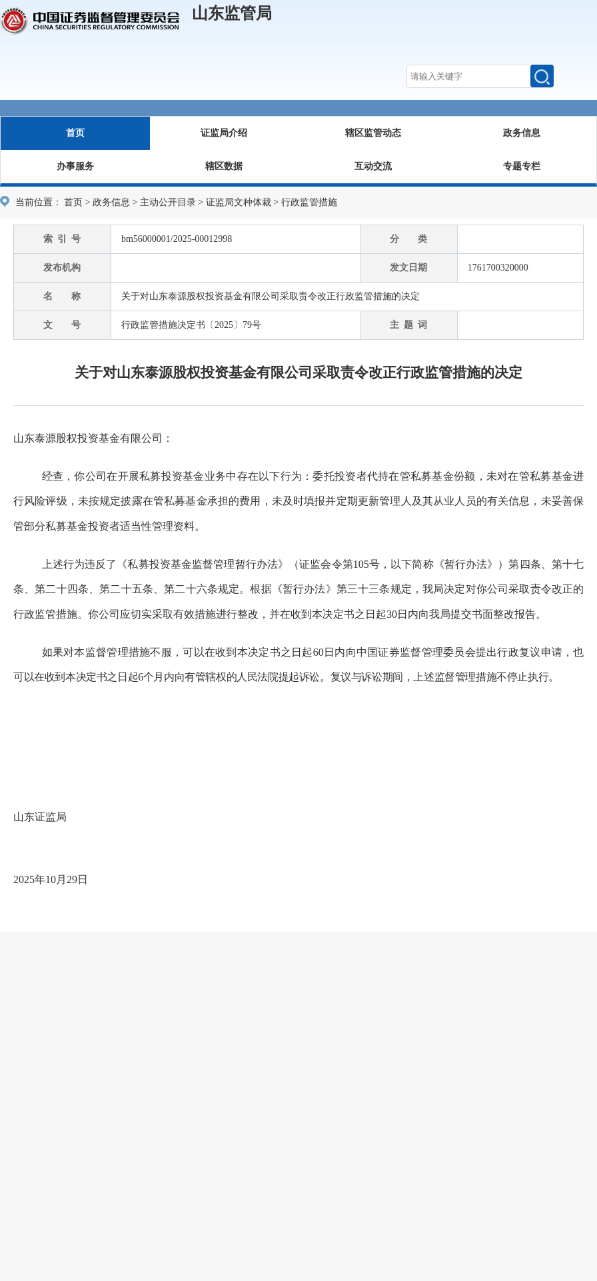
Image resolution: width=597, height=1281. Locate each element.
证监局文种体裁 (238, 202)
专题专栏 (521, 166)
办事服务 (75, 166)
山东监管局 (232, 13)
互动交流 (373, 166)
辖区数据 (224, 166)
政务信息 (521, 133)
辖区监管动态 (373, 133)
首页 (75, 133)
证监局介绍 (224, 133)
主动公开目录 (168, 202)
